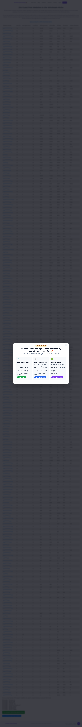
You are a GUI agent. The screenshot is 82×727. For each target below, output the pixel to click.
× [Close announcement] (66, 345)
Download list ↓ (21, 377)
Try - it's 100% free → (40, 377)
